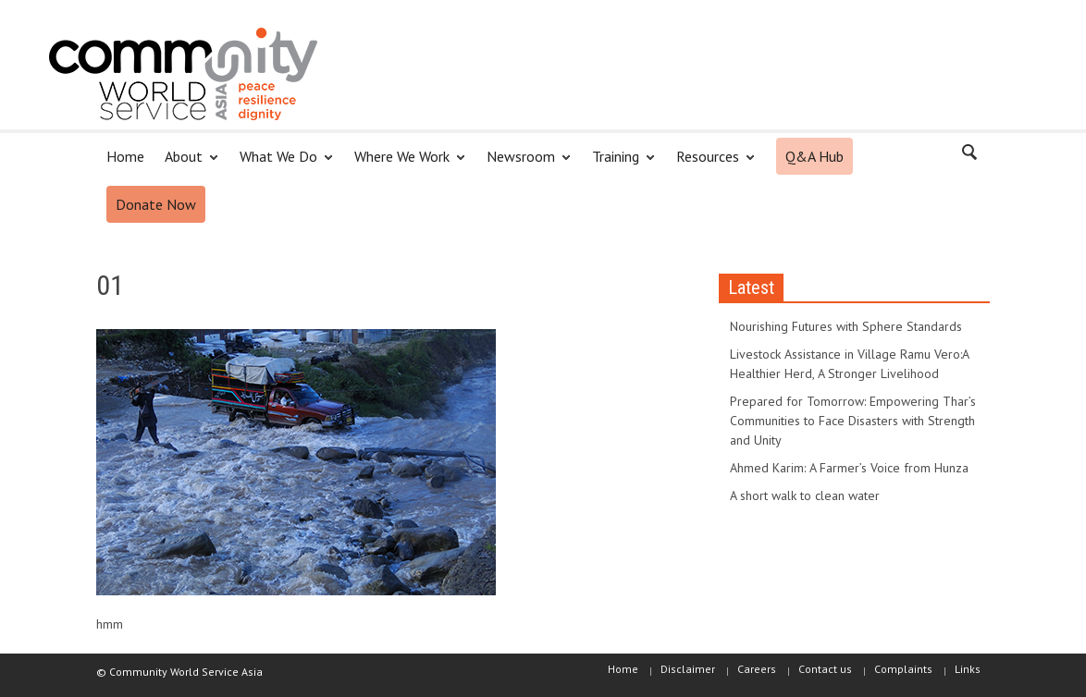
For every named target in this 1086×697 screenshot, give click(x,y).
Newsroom (523, 164)
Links (968, 669)
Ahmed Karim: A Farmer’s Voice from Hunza (849, 467)
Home (125, 156)
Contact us (825, 669)
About (186, 164)
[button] (970, 155)
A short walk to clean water (805, 495)
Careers (756, 669)
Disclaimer (687, 669)
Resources (710, 164)
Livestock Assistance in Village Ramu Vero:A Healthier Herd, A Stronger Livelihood (849, 364)
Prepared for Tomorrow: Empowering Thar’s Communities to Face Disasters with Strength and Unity (853, 420)
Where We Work (404, 164)
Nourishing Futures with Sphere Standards (846, 326)
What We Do (281, 164)
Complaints (903, 669)
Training (618, 164)
